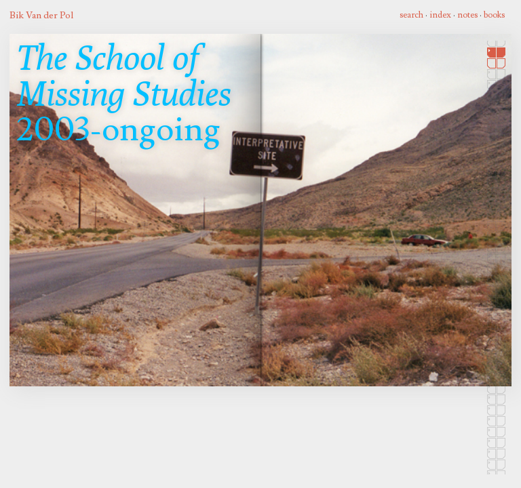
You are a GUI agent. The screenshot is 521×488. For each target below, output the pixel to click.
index (440, 14)
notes (467, 14)
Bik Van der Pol (41, 15)
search (411, 14)
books (494, 14)
